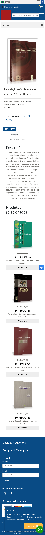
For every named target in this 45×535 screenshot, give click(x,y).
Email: (4, 471)
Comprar (10, 129)
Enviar (6, 481)
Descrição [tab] (14, 135)
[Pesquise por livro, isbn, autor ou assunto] (25, 15)
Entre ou (8, 7)
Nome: (5, 462)
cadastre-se (17, 7)
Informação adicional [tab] (18, 140)
